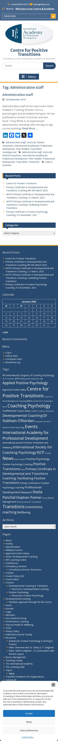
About (9, 540)
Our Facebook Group (16, 618)
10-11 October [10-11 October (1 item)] (8, 379)
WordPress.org (12, 362)
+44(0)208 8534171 (19, 4)
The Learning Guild (15, 666)
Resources (11, 637)
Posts (8, 627)
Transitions (34, 161)
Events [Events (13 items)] (31, 426)
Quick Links (10, 16)
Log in (8, 352)
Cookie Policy (27, 737)
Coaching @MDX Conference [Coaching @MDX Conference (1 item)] (31, 401)
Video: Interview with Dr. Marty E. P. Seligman (31, 647)
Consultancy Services (16, 566)
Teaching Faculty (14, 660)
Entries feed (11, 355)
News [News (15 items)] (8, 458)
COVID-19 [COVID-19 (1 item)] (35, 411)
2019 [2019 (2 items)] (17, 378)
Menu (28, 77)
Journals (10, 608)
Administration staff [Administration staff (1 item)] (35, 379)
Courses (10, 582)
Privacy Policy (12, 631)
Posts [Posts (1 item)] (23, 469)
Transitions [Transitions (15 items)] (13, 506)
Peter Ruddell (22, 148)
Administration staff (17, 95)
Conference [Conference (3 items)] (9, 410)
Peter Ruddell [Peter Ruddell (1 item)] (20, 459)
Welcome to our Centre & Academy (34, 8)
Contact (9, 572)
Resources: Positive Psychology (27, 595)
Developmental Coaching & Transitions (28, 585)
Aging (11, 673)
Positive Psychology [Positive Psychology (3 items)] (38, 459)
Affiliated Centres (14, 550)
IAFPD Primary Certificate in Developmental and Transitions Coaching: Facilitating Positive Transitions (30, 204)
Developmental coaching (18, 598)
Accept (29, 713)
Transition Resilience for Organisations (25, 676)
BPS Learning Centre (16, 559)
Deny (29, 722)
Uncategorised (9, 152)
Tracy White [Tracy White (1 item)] (36, 502)
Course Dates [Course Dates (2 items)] (23, 410)
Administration (13, 546)
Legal (8, 611)
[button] (53, 684)
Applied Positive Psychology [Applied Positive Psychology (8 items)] (25, 382)
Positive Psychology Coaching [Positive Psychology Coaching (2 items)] (17, 464)
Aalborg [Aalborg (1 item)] (23, 379)
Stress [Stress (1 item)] (44, 498)
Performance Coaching (17, 621)
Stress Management (16, 657)
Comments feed (13, 359)
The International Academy (19, 663)
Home (9, 605)
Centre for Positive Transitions (29, 52)
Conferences (12, 563)
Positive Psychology (19, 592)
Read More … (29, 128)
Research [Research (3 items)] (26, 492)
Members (10, 615)
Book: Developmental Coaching (21, 556)
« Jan (5, 332)
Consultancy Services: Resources (25, 569)
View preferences (29, 730)
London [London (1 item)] (48, 453)
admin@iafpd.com (41, 4)
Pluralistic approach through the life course (30, 602)
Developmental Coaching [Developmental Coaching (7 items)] (22, 415)
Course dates (12, 579)
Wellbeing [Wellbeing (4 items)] (23, 512)
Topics (9, 670)
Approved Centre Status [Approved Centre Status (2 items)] (14, 389)
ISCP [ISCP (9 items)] (40, 452)
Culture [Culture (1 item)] (42, 411)
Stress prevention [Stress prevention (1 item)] (24, 502)
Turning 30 (11, 679)
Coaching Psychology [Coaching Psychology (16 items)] (28, 406)
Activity (9, 543)
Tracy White (36, 148)
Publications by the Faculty (19, 634)
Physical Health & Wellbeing (19, 624)
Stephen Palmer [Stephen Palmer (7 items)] (29, 497)
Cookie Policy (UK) (15, 576)
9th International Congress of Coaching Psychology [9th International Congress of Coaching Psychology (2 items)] (28, 375)
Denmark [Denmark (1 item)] (50, 411)
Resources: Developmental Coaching (30, 589)
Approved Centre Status (17, 553)
